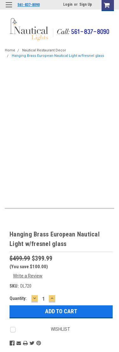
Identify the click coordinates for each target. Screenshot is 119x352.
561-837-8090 (28, 5)
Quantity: (18, 298)
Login (67, 4)
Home (10, 50)
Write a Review (28, 275)
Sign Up (85, 4)
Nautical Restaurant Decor (44, 50)
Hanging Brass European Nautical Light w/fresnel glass (58, 56)
